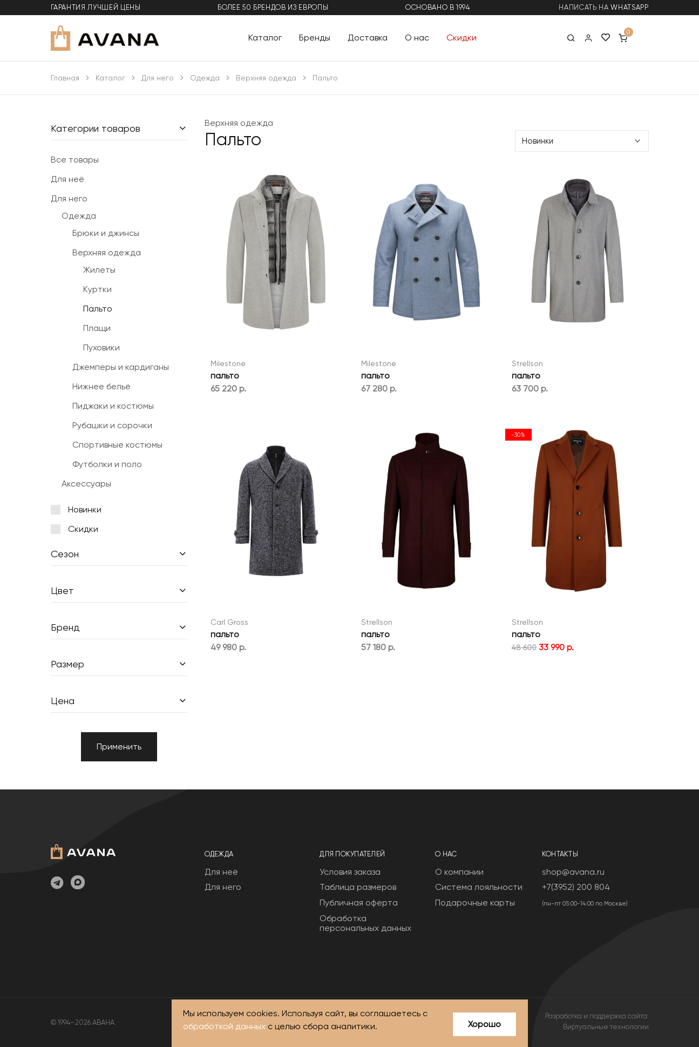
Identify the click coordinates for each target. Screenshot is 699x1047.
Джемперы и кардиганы (120, 367)
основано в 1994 (437, 7)
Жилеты (99, 270)
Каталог (265, 37)
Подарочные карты (475, 902)
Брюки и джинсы (105, 233)
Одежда (205, 77)
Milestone (228, 363)
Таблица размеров (358, 887)
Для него (157, 77)
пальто (225, 375)
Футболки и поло (107, 464)
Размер (67, 664)
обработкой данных (224, 1027)
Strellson (527, 363)
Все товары (75, 159)
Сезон (65, 553)
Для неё (67, 179)
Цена (62, 700)
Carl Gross (229, 622)
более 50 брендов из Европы (273, 7)
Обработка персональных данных (365, 923)
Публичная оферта (359, 902)
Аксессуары (86, 483)
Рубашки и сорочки (112, 425)
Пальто (97, 308)
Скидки (461, 37)
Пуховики (101, 347)
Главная (65, 77)
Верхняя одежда (266, 77)
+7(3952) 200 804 (576, 887)
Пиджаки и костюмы (113, 406)
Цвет (62, 590)
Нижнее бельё (101, 386)
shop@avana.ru (573, 872)
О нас (417, 37)
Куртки (97, 289)
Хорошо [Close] (484, 1024)
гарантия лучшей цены (96, 7)
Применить (119, 746)
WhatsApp (629, 7)
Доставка (368, 37)
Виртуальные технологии (606, 1027)
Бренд (65, 627)
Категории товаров (95, 128)
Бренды (314, 37)
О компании (459, 872)
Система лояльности (478, 887)
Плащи (97, 328)
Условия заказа (350, 872)
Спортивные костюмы (117, 445)
